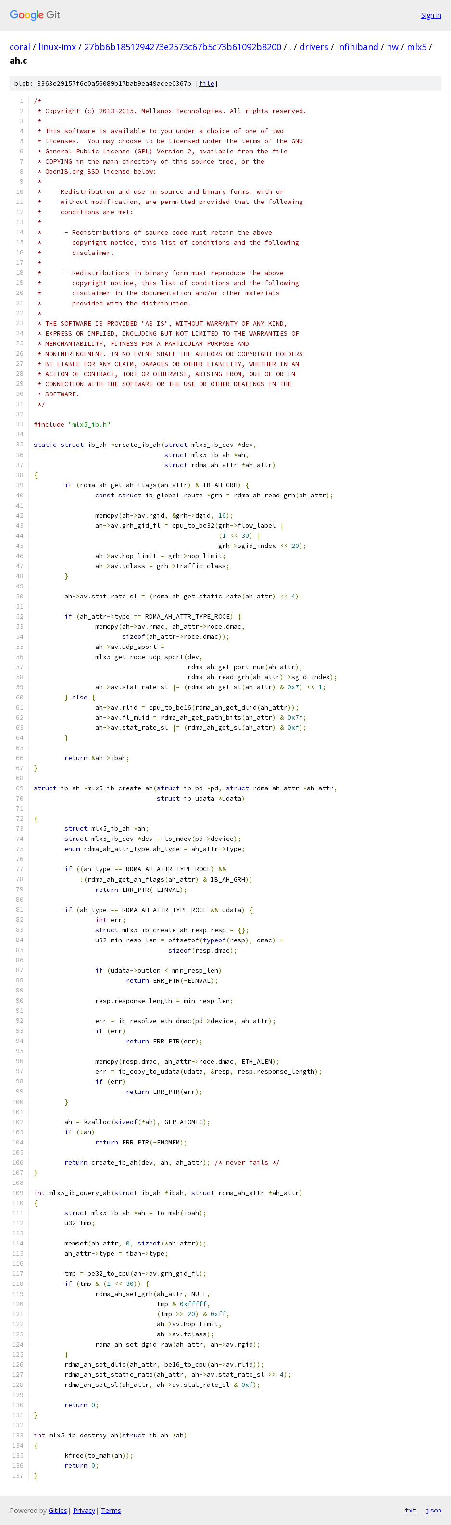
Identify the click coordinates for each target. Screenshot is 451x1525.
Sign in (431, 15)
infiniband (357, 46)
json (433, 1510)
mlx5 (416, 46)
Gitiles (58, 1510)
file (206, 83)
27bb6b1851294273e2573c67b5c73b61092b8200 (182, 46)
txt (410, 1510)
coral (20, 46)
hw (393, 46)
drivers (314, 46)
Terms (111, 1510)
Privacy (84, 1510)
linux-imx (57, 46)
